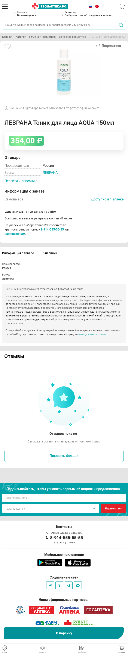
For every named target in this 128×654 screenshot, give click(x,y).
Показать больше (64, 456)
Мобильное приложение (64, 555)
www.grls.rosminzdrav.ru (92, 334)
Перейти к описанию (20, 181)
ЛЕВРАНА (50, 173)
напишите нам (14, 233)
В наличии (50, 253)
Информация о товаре (18, 253)
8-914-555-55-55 (52, 229)
